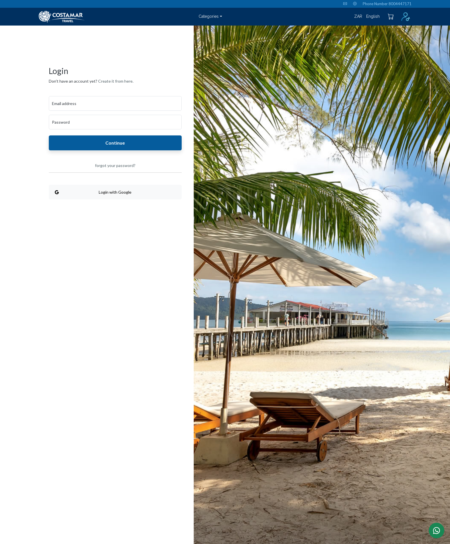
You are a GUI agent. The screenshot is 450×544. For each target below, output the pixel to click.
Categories (209, 16)
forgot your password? (115, 165)
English (373, 16)
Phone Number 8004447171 (387, 3)
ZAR (358, 16)
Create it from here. (115, 81)
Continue (115, 142)
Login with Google (93, 192)
